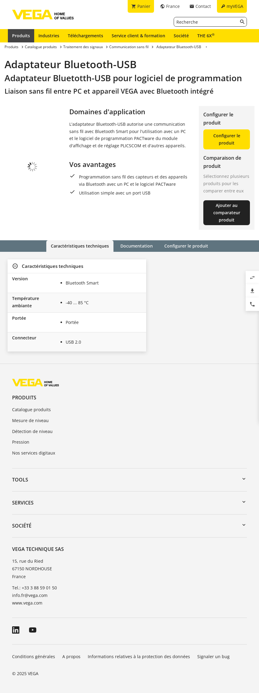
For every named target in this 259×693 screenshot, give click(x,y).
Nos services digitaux (33, 453)
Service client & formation (138, 35)
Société (181, 35)
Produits (21, 35)
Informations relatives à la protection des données (139, 656)
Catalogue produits (31, 409)
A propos (71, 656)
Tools (20, 479)
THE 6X (206, 35)
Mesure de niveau (30, 420)
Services (23, 502)
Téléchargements (85, 35)
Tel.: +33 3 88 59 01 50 (34, 588)
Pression (20, 442)
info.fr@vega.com (30, 595)
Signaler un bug (213, 656)
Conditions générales (33, 656)
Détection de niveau (32, 431)
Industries (48, 35)
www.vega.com (27, 603)
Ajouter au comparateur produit (226, 212)
